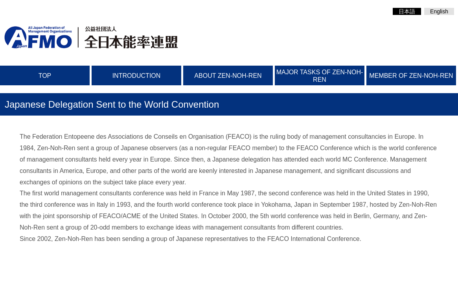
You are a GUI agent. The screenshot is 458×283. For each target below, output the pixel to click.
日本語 (407, 11)
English (439, 11)
